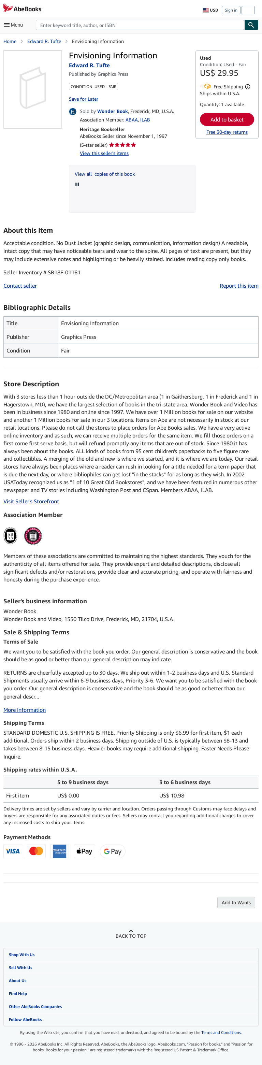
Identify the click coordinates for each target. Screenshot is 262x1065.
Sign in (231, 10)
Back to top (131, 936)
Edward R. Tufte (44, 41)
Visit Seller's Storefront (31, 501)
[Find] (251, 25)
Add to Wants (236, 902)
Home (9, 41)
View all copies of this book (105, 174)
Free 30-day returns (227, 132)
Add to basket (227, 119)
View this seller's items (104, 153)
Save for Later (83, 99)
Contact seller (20, 285)
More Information (24, 709)
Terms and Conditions (221, 1032)
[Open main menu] (15, 25)
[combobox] (140, 25)
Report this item (239, 285)
